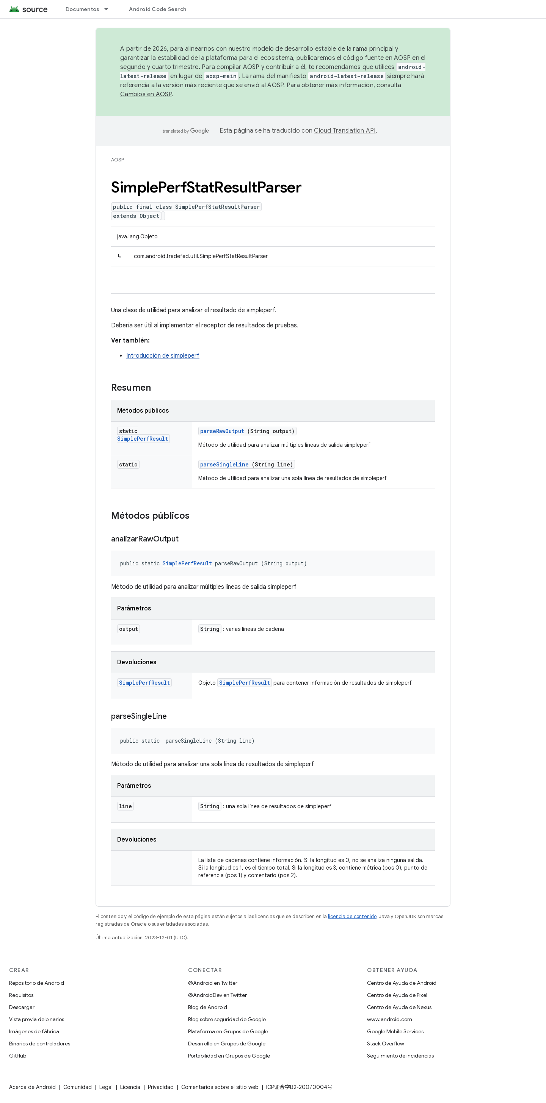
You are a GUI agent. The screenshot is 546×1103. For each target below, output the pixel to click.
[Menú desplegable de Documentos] (109, 9)
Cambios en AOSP (146, 94)
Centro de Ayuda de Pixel (397, 995)
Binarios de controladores (39, 1043)
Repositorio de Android (36, 982)
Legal (106, 1087)
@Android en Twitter (212, 982)
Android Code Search (157, 9)
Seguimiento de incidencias (400, 1055)
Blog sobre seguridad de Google (227, 1019)
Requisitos (21, 995)
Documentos (83, 9)
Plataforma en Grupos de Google (228, 1031)
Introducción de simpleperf (162, 356)
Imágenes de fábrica (34, 1031)
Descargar (22, 1007)
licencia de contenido (352, 916)
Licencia (130, 1087)
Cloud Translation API (344, 131)
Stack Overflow (385, 1043)
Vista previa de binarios (36, 1019)
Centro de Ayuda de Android (401, 982)
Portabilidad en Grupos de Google (229, 1055)
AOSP (117, 159)
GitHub (17, 1055)
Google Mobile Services (395, 1031)
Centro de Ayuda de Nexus (399, 1007)
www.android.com (389, 1019)
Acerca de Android (32, 1087)
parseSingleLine (224, 464)
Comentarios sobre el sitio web (220, 1087)
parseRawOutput (222, 431)
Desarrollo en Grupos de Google (226, 1043)
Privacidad (161, 1087)
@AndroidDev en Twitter (217, 995)
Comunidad (77, 1087)
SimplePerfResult (142, 438)
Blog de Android (207, 1007)
